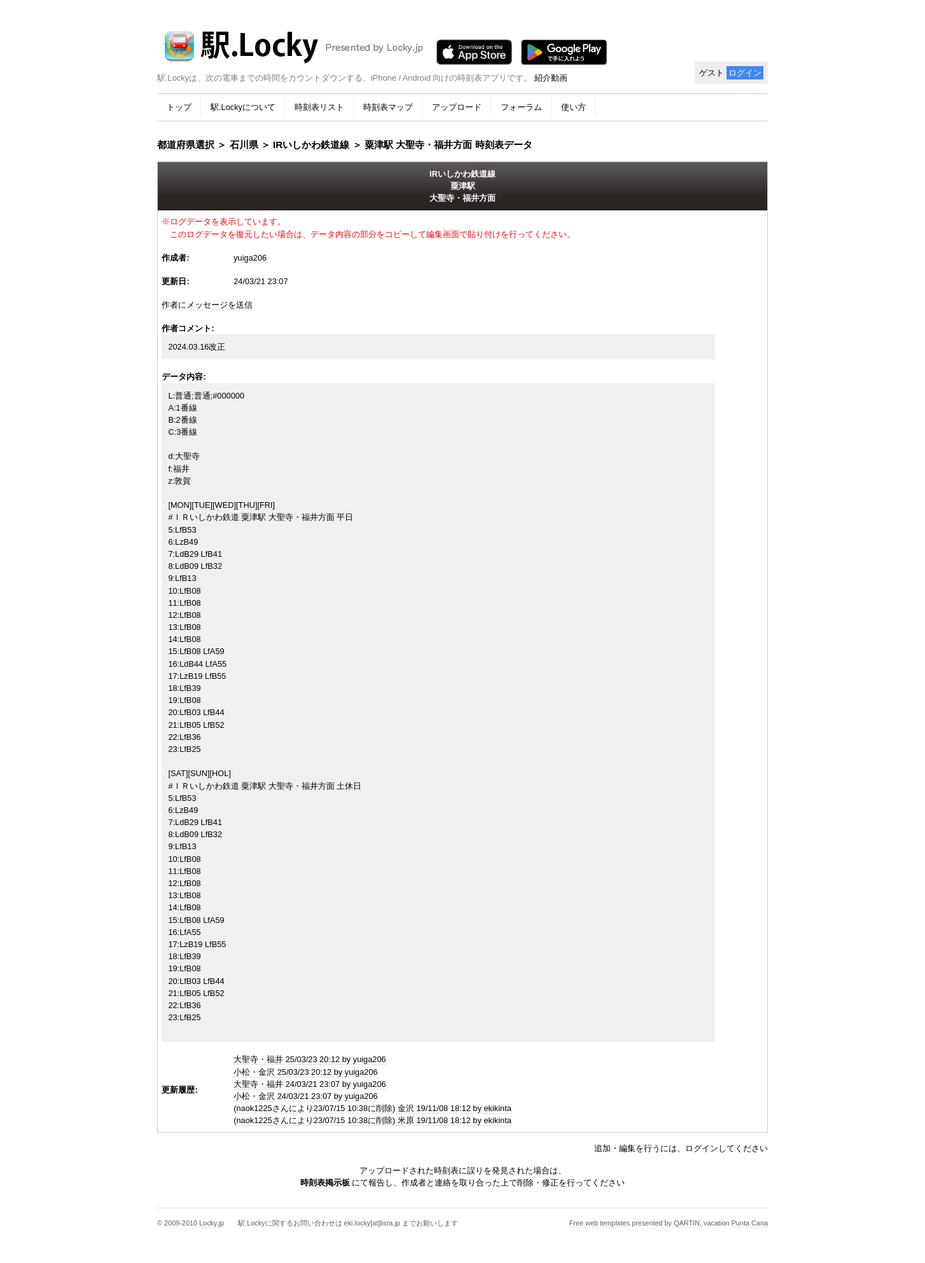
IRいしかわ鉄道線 (311, 144)
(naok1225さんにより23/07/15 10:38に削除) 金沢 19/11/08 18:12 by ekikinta (372, 1108)
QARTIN (687, 1223)
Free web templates (599, 1223)
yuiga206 (250, 258)
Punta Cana (750, 1223)
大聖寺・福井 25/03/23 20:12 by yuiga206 (309, 1059)
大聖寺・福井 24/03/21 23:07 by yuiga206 (309, 1084)
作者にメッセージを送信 (207, 305)
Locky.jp (211, 1223)
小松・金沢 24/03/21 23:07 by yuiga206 (305, 1096)
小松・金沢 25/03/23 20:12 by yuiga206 (305, 1072)
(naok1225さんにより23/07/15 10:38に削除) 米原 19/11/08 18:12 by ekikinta (372, 1120)
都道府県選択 (185, 144)
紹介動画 (550, 78)
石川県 (244, 144)
